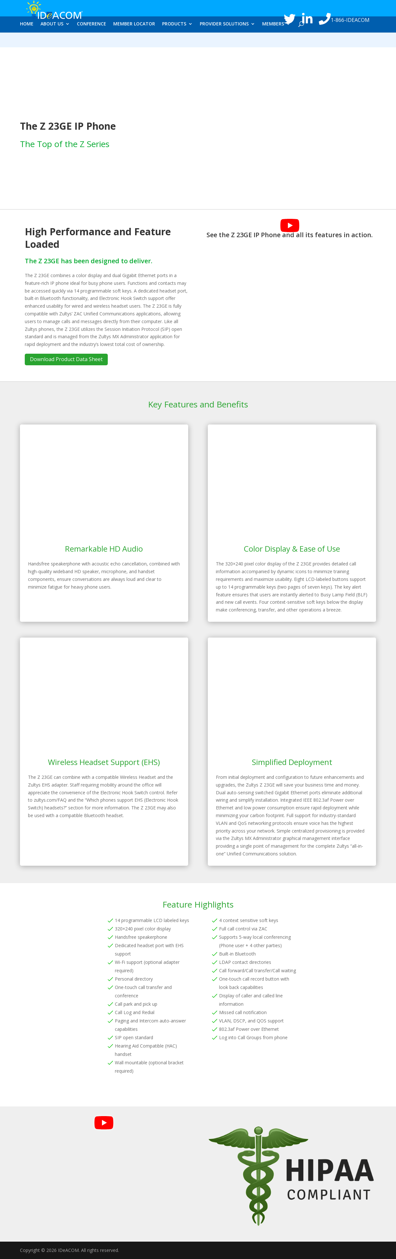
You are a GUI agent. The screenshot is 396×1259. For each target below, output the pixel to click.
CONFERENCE (91, 40)
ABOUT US (52, 40)
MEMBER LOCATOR (134, 40)
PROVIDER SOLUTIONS (224, 40)
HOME (26, 40)
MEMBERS (273, 40)
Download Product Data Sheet (66, 359)
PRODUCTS (174, 40)
